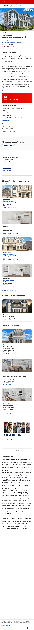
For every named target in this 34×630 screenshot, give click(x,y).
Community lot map (9, 145)
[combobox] (24, 5)
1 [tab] (16, 450)
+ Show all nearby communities (10, 414)
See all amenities (6, 120)
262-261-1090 (7, 170)
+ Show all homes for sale (9, 290)
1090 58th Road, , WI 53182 (14, 42)
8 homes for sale (7, 354)
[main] (17, 319)
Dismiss (30, 628)
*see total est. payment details (9, 202)
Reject (23, 628)
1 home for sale (7, 384)
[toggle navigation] (2, 5)
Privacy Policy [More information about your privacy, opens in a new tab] (8, 625)
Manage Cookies (16, 628)
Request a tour (7, 167)
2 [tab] (18, 450)
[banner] (17, 2)
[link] (17, 19)
